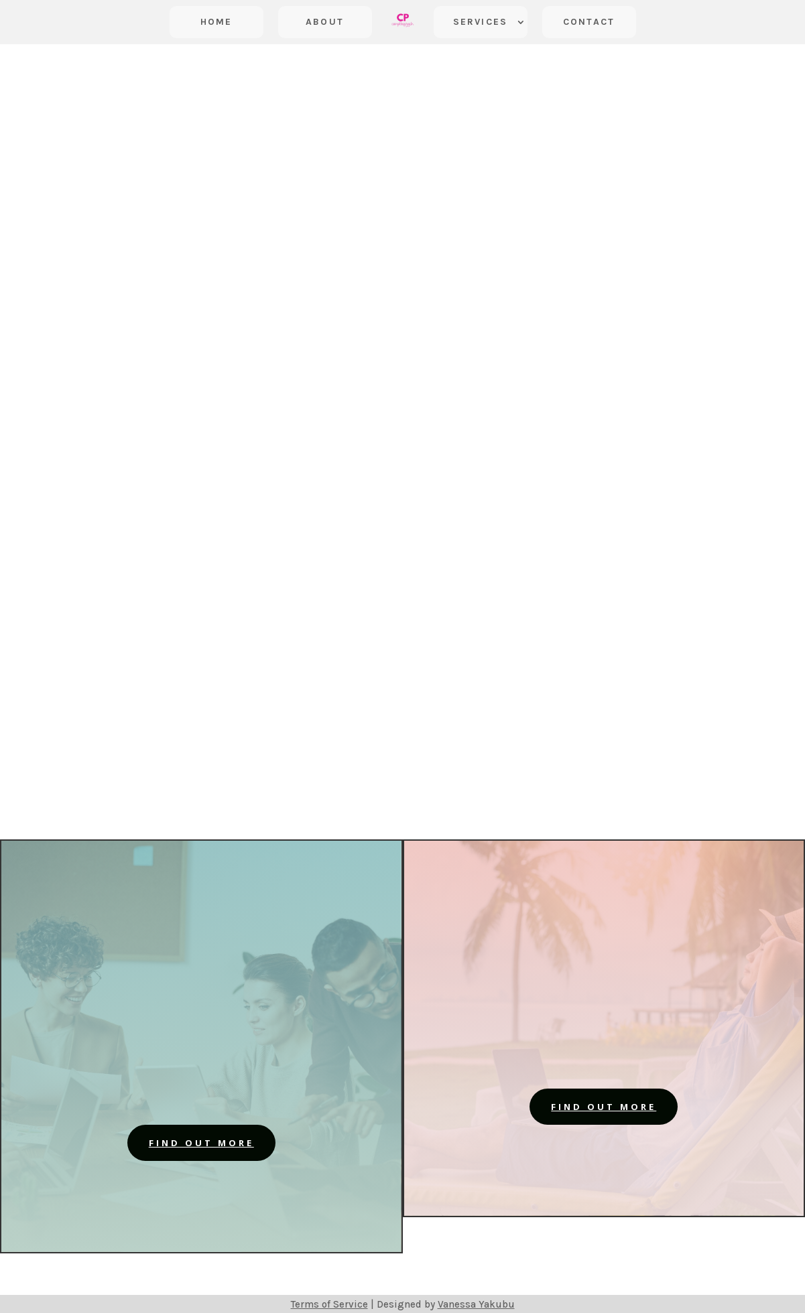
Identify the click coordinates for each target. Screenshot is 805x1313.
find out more (201, 1143)
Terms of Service (329, 1304)
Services (480, 21)
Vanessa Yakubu (476, 1304)
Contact (589, 21)
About (325, 21)
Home (216, 21)
